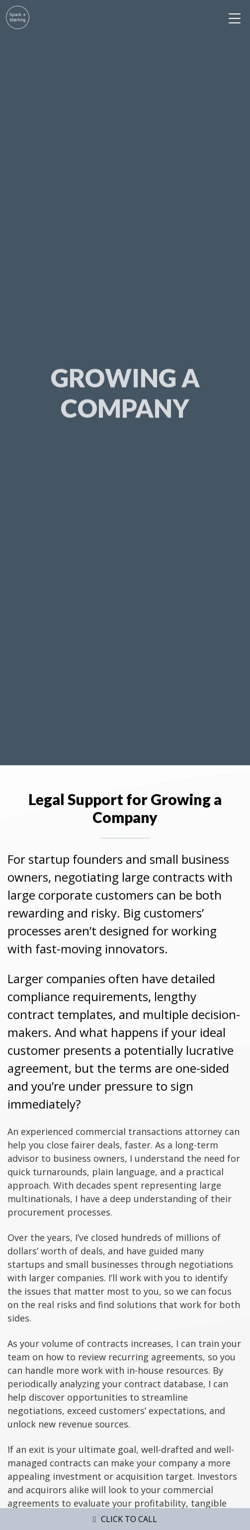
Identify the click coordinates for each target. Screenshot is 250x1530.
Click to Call (129, 1519)
